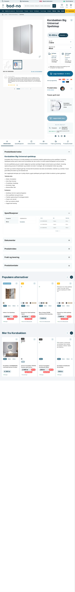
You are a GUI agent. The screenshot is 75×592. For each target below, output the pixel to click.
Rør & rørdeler (19, 11)
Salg (58, 11)
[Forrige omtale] (14, 89)
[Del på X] (58, 136)
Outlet (62, 11)
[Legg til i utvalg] (49, 100)
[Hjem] (2, 14)
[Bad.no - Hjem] (14, 5)
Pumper (26, 11)
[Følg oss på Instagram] (61, 136)
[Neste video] (71, 88)
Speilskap (22, 14)
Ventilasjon (36, 11)
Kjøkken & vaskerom (10, 11)
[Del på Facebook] (55, 136)
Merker (54, 11)
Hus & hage (43, 11)
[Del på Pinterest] (64, 136)
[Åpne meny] (3, 6)
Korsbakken (22, 221)
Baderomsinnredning (13, 14)
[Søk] (54, 6)
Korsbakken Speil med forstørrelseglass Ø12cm (67, 104)
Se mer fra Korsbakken (36, 71)
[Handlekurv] (71, 6)
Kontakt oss (65, 128)
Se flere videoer (50, 89)
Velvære (49, 11)
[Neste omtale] (30, 89)
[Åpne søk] (38, 6)
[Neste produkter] (71, 277)
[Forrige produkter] (67, 277)
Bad (3, 11)
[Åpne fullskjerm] (22, 39)
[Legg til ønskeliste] (71, 20)
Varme (31, 11)
